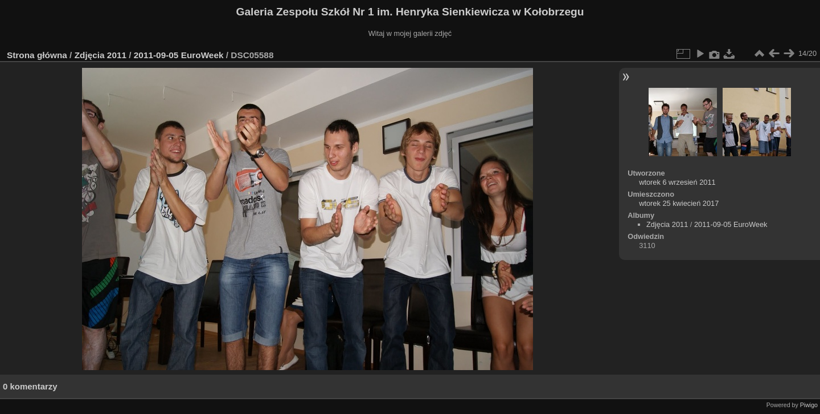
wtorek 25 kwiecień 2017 (679, 203)
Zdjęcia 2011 (100, 55)
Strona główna (37, 55)
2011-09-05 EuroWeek (179, 55)
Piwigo (809, 404)
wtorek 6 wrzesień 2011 (677, 182)
